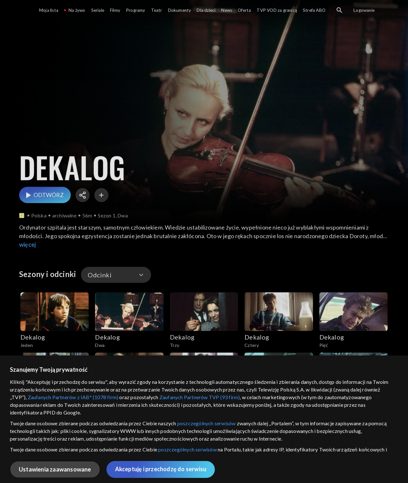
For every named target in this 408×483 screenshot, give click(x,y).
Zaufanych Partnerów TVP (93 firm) (199, 397)
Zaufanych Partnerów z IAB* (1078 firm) (73, 397)
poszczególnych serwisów (206, 423)
